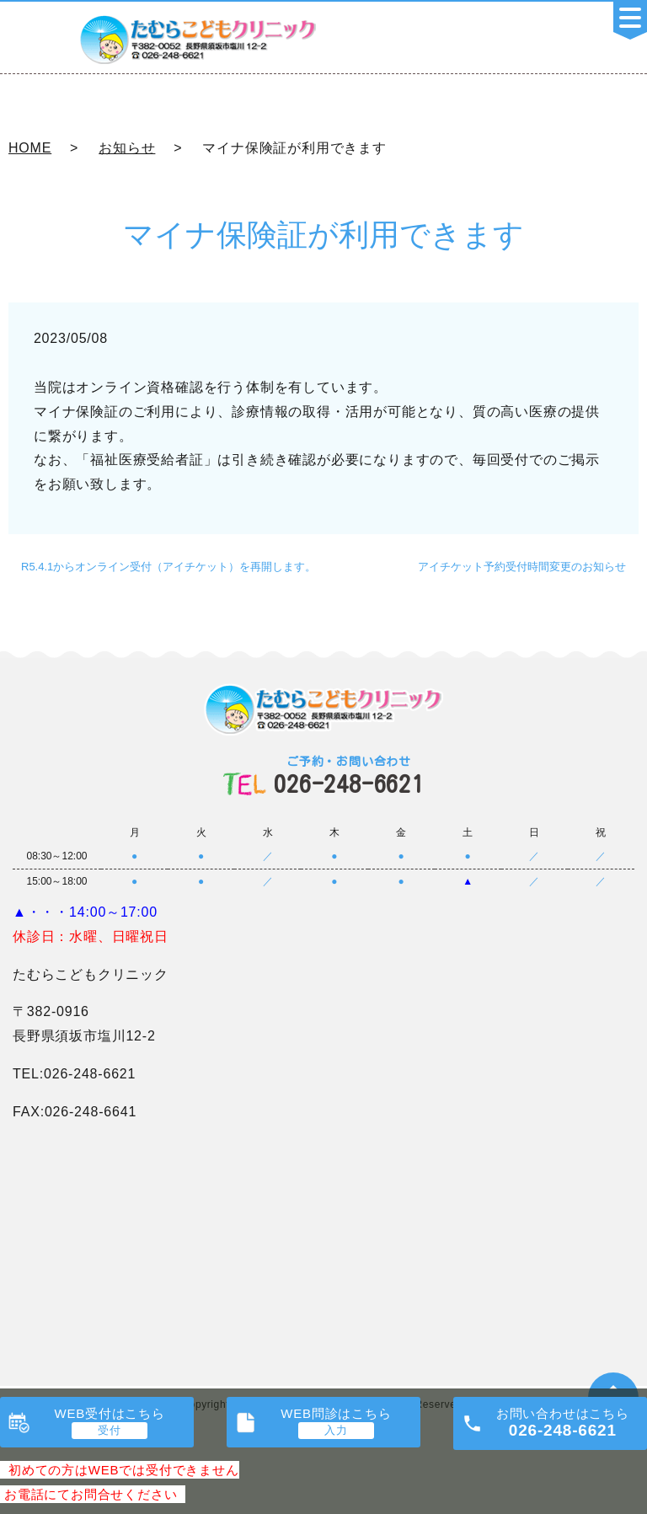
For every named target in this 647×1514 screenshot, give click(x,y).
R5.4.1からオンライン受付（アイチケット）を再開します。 (168, 566)
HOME (29, 148)
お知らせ (127, 148)
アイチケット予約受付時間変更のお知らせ (522, 566)
